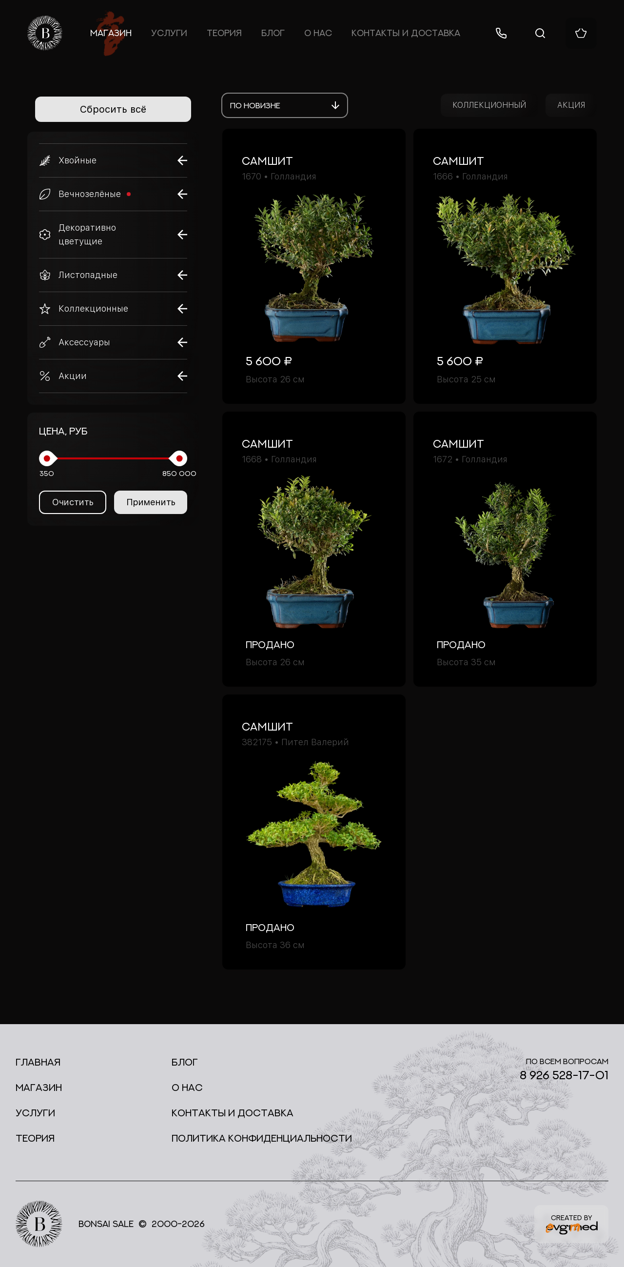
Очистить (73, 502)
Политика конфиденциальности (262, 1138)
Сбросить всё (113, 109)
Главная (38, 1062)
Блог (273, 33)
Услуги (169, 33)
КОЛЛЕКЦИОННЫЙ (489, 105)
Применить (151, 502)
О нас (318, 33)
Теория (224, 33)
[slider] (47, 458)
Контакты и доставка (405, 33)
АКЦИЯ (571, 105)
